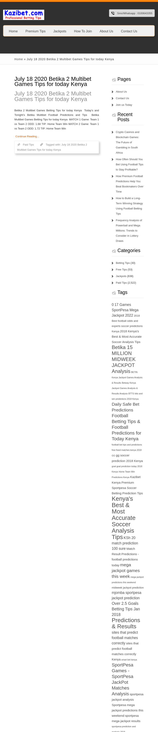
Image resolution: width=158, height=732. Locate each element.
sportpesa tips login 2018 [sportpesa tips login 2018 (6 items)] (129, 624)
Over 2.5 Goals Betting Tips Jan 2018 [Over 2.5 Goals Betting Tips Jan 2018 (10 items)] (133, 517)
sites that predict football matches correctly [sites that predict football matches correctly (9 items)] (136, 540)
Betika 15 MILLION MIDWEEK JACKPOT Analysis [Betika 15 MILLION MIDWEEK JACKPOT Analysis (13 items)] (130, 323)
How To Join (83, 31)
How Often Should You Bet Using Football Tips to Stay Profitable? (137, 154)
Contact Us (129, 31)
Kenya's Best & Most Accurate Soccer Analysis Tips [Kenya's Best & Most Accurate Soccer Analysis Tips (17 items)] (134, 443)
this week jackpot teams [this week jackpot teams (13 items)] (132, 657)
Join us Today (129, 104)
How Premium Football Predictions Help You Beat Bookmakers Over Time (136, 171)
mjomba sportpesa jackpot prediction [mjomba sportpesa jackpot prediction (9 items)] (131, 506)
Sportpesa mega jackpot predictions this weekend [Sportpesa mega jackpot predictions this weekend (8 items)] (135, 591)
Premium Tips (36, 31)
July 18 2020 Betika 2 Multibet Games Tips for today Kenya (49, 96)
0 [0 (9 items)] (118, 279)
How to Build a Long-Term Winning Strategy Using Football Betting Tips (136, 188)
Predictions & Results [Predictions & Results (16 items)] (134, 531)
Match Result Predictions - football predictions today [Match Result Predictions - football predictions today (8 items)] (133, 473)
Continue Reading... (14, 131)
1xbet (3, 706)
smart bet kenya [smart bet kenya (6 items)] (134, 557)
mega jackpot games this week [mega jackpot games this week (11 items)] (135, 484)
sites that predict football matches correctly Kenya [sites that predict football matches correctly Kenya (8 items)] (135, 552)
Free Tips (126, 243)
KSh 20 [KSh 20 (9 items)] (123, 462)
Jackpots (59, 31)
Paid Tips (14, 140)
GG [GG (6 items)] (130, 398)
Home (13, 31)
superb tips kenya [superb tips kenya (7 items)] (138, 629)
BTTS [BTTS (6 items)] (138, 352)
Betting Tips (128, 237)
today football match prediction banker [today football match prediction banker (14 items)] (136, 681)
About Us (106, 31)
